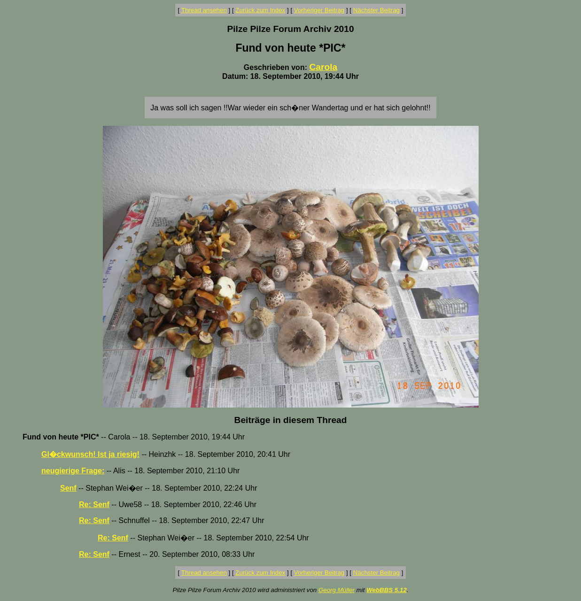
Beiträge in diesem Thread (290, 420)
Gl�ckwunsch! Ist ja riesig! (90, 454)
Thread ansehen (204, 10)
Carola (323, 67)
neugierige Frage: (72, 471)
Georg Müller (336, 589)
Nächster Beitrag (376, 10)
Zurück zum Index (260, 10)
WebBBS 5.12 (386, 589)
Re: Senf (94, 505)
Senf (68, 488)
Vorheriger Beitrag (319, 10)
